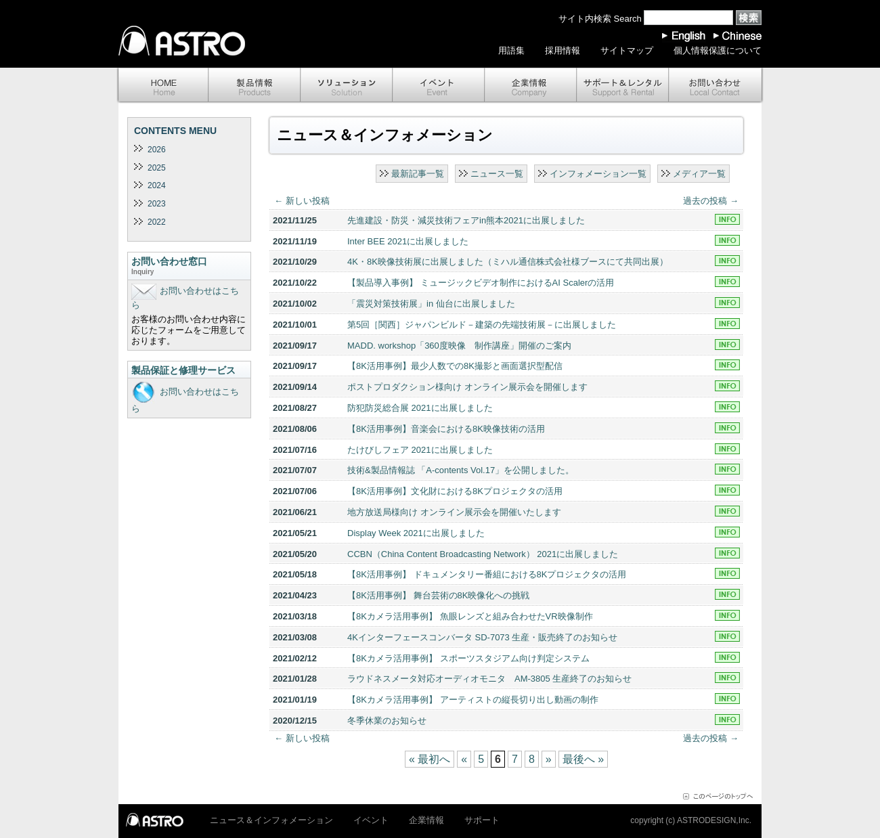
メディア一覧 (699, 174)
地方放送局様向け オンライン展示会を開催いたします (454, 512)
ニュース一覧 (496, 174)
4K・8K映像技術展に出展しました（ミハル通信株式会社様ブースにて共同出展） (507, 262)
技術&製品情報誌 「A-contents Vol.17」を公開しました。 (460, 470)
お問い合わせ (716, 86)
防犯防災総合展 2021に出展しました (420, 408)
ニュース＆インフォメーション (271, 820)
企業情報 (531, 86)
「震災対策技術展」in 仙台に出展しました (431, 304)
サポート (623, 86)
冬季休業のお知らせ (386, 720)
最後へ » (583, 759)
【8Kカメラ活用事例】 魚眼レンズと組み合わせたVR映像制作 (470, 616)
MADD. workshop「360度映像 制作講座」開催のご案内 (459, 345)
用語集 (511, 50)
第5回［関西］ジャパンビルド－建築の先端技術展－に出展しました (481, 324)
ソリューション (347, 86)
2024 (157, 185)
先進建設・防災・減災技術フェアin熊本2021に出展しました (466, 220)
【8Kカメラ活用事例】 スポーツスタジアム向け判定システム (468, 658)
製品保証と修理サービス (183, 370)
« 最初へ (429, 759)
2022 (157, 222)
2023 (157, 203)
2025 (157, 168)
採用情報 (562, 50)
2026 (157, 149)
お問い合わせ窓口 (189, 267)
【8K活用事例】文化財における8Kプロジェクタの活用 (455, 491)
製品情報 (254, 86)
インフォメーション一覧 (598, 174)
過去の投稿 (711, 201)
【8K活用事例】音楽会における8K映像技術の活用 (446, 429)
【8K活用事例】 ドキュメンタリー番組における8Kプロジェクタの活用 (486, 574)
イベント (439, 86)
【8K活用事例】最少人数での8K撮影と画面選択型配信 (455, 366)
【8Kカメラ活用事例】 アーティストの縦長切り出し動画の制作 (472, 699)
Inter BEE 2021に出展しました (407, 241)
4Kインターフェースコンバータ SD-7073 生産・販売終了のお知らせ (482, 637)
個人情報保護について (718, 50)
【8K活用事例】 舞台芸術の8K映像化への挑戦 (438, 595)
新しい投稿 (302, 201)
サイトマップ (626, 50)
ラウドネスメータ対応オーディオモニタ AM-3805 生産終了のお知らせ (489, 679)
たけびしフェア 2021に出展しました (420, 450)
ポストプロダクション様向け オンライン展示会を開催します (467, 387)
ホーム (162, 86)
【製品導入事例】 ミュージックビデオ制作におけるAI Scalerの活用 (480, 283)
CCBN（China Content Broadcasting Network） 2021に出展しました (482, 554)
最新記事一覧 (417, 174)
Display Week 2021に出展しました (416, 533)
